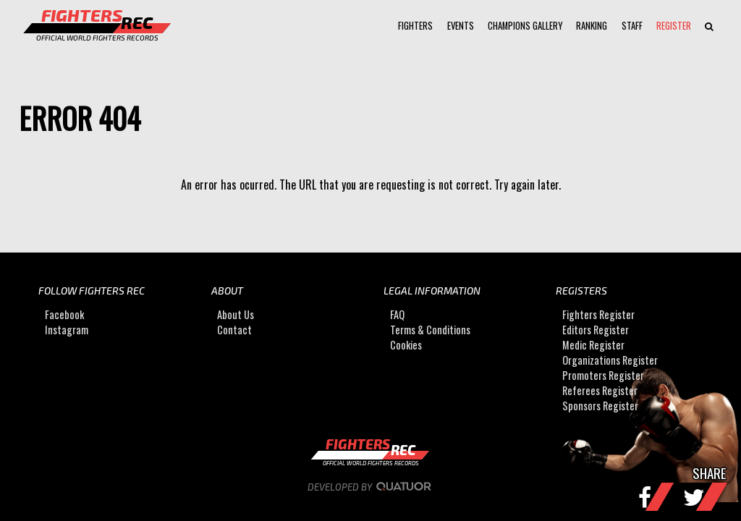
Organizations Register (610, 360)
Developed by (371, 487)
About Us (235, 314)
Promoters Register (603, 375)
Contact (234, 329)
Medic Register (593, 345)
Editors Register (595, 329)
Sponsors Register (600, 405)
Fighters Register (598, 314)
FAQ (397, 314)
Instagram (66, 329)
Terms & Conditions (430, 329)
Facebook (64, 314)
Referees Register (600, 390)
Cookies (406, 345)
